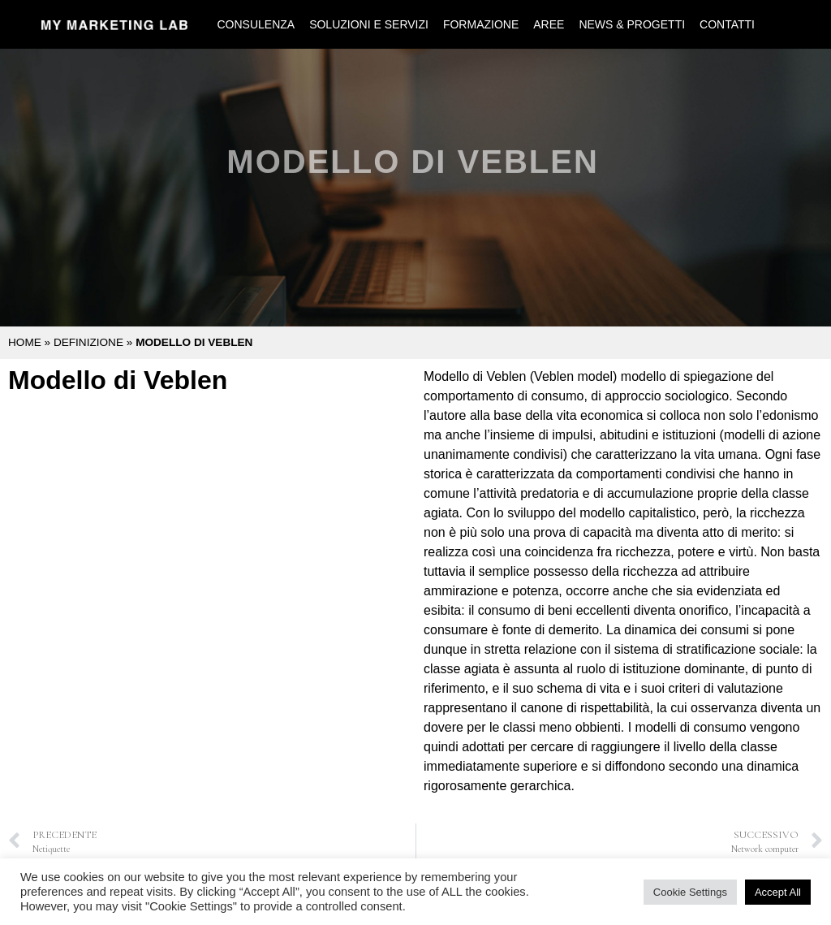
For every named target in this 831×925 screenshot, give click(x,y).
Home (24, 342)
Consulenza (256, 24)
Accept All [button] (778, 892)
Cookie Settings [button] (690, 892)
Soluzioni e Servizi (368, 24)
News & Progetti (632, 24)
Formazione (481, 24)
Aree (548, 24)
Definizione (88, 342)
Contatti (727, 24)
